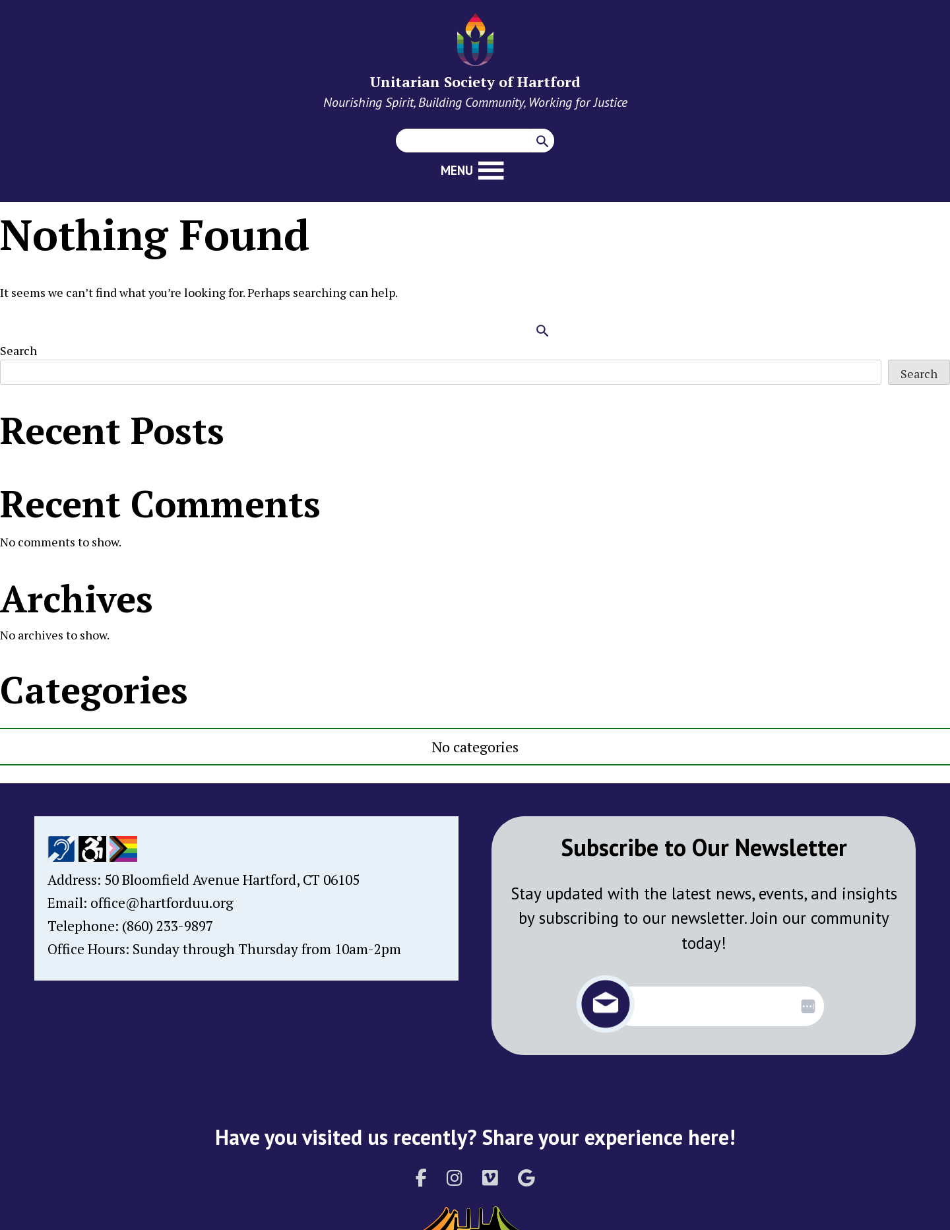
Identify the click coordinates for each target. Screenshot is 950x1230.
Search (18, 350)
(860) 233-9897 (167, 926)
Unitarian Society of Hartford (475, 81)
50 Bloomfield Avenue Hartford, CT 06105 (232, 879)
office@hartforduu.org (162, 902)
